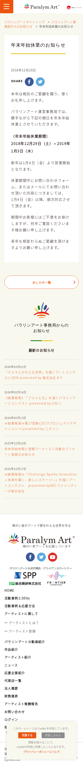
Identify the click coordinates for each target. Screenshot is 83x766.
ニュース (11, 665)
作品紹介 (11, 649)
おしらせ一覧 (41, 282)
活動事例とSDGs (17, 598)
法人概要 (11, 688)
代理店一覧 (12, 680)
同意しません (53, 735)
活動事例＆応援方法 (19, 606)
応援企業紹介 (14, 673)
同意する (27, 735)
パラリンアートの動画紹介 (24, 641)
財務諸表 (11, 696)
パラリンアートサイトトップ (24, 22)
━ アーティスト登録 (20, 631)
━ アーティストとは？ (21, 622)
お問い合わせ (14, 711)
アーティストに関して (21, 613)
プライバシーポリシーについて (41, 752)
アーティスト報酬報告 (21, 703)
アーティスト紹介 (17, 657)
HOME (9, 590)
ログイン (11, 719)
